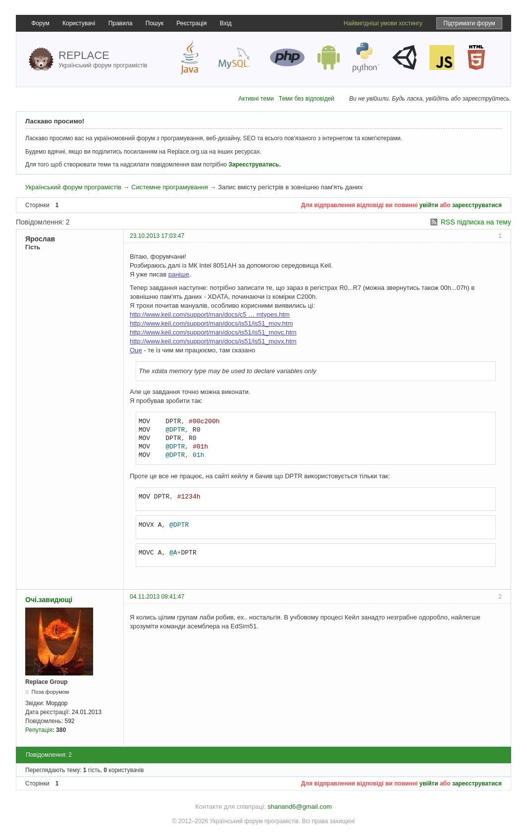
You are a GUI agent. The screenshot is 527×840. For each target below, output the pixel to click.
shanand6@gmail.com (299, 806)
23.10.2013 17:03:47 (157, 235)
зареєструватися (477, 205)
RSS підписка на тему (476, 222)
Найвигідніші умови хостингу (383, 23)
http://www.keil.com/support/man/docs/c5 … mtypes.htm (210, 314)
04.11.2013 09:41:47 (157, 596)
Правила (120, 23)
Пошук (154, 23)
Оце (136, 350)
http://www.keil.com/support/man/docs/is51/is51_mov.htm (211, 323)
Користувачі (78, 23)
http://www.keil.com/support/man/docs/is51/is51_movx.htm (213, 341)
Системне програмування (169, 187)
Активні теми (256, 98)
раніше (178, 274)
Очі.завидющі (48, 600)
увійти (429, 205)
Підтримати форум (469, 23)
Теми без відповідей (306, 98)
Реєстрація (191, 23)
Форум (40, 23)
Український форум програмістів (73, 187)
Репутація (39, 730)
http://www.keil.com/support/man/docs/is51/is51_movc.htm (213, 332)
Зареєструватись (253, 164)
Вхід (226, 23)
